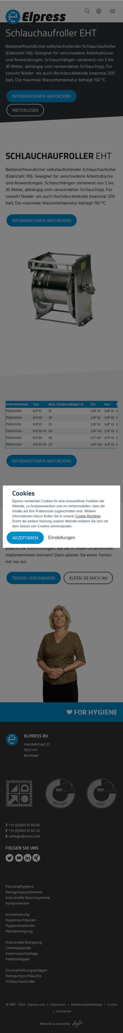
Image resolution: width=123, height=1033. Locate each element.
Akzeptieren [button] (25, 538)
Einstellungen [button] (61, 537)
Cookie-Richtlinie (87, 516)
